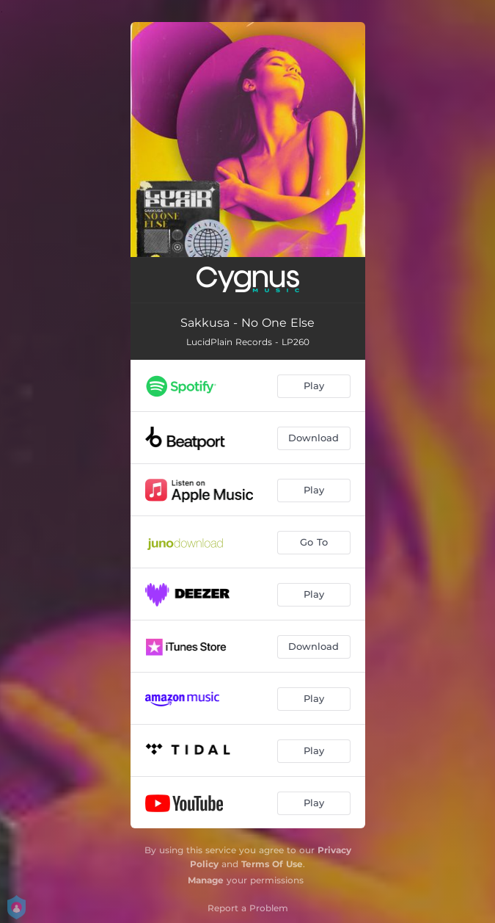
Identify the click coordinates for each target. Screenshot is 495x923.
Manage (206, 880)
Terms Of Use (272, 863)
